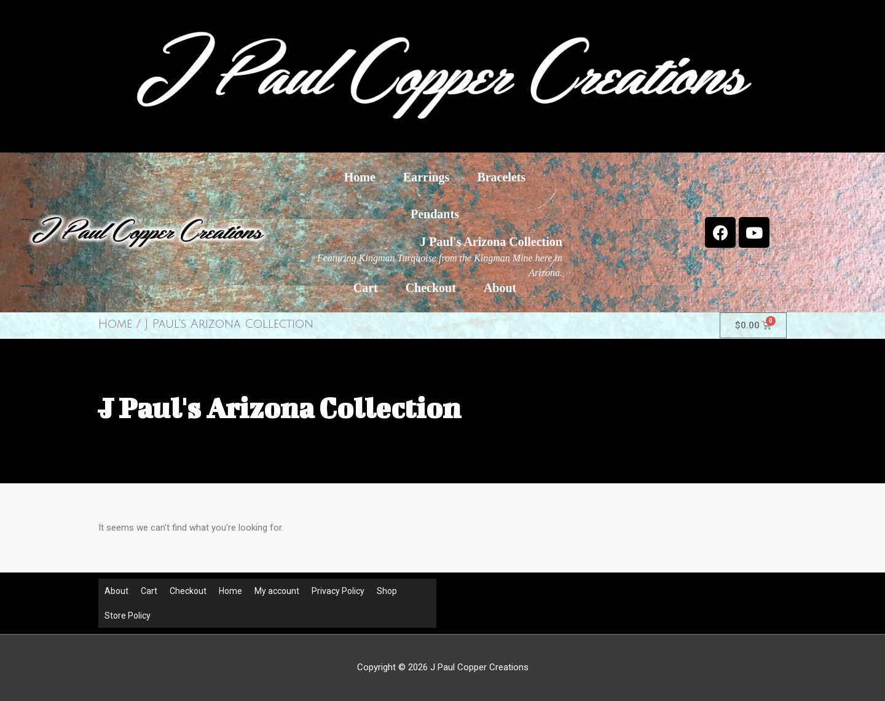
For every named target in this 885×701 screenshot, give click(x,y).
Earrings (426, 177)
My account (276, 591)
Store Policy (127, 615)
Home (360, 177)
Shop (387, 591)
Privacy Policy (338, 591)
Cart (365, 288)
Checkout (431, 288)
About (500, 288)
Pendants (435, 214)
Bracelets (501, 177)
